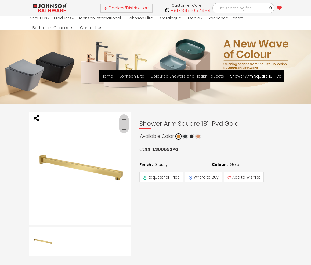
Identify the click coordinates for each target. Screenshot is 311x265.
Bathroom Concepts (52, 27)
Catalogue (171, 18)
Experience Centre (225, 18)
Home (107, 76)
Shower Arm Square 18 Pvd (255, 76)
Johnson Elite (140, 18)
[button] (270, 8)
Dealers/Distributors (126, 8)
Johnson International (99, 18)
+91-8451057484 (191, 11)
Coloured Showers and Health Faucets (187, 76)
